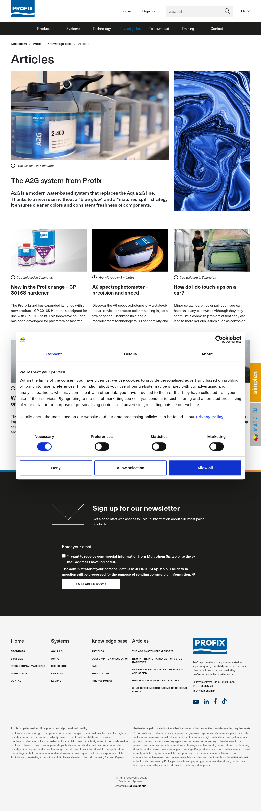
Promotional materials (28, 666)
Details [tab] (130, 354)
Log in (126, 11)
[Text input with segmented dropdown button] (199, 11)
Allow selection (130, 468)
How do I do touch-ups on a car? (155, 680)
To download (159, 28)
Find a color (101, 673)
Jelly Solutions (137, 786)
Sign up (148, 11)
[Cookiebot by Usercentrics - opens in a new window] (219, 339)
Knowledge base (130, 28)
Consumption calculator (110, 658)
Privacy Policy (210, 417)
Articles (98, 651)
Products (44, 28)
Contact (217, 28)
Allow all (205, 468)
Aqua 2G (57, 651)
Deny (56, 468)
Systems (73, 28)
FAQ (94, 666)
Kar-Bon (57, 673)
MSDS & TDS (19, 673)
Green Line (59, 666)
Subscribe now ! (91, 584)
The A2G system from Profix (56, 180)
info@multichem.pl (204, 690)
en (243, 11)
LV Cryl (56, 680)
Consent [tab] (54, 354)
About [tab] (207, 354)
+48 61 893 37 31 (203, 686)
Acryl (55, 658)
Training (188, 28)
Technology (102, 28)
